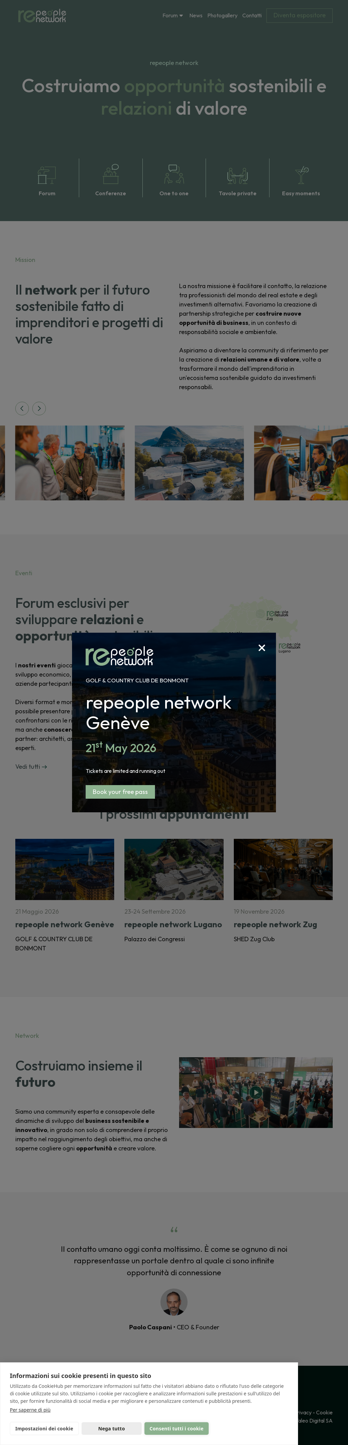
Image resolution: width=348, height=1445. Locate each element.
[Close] (267, 641)
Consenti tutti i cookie (177, 1428)
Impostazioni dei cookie (44, 1428)
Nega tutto (111, 1428)
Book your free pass (120, 792)
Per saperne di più (30, 1410)
